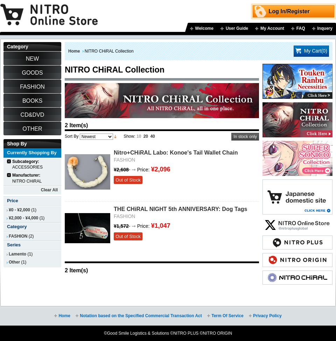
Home (74, 51)
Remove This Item (9, 161)
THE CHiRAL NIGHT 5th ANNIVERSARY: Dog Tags (180, 209)
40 (152, 136)
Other (14, 262)
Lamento (17, 254)
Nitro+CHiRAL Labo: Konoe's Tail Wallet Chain (176, 152)
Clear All (49, 189)
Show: (129, 136)
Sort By (71, 136)
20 (146, 136)
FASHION (18, 236)
